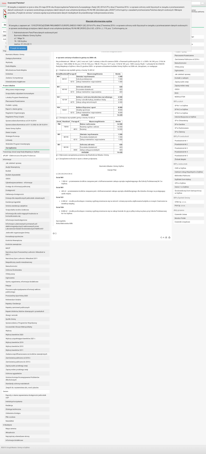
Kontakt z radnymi (181, 78)
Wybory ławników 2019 (14, 342)
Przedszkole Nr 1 (181, 141)
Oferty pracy (10, 274)
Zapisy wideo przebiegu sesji (17, 370)
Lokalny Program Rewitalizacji (17, 97)
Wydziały (9, 62)
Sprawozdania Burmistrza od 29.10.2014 (21, 121)
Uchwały (9, 140)
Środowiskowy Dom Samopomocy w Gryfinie (188, 192)
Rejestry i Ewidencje (13, 304)
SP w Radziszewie (182, 128)
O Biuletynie (7, 425)
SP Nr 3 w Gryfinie (181, 113)
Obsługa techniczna (13, 409)
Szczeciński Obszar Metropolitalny (19, 327)
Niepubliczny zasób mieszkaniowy (19, 262)
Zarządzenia (11, 148)
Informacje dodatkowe (14, 440)
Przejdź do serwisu (18, 48)
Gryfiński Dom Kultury (183, 179)
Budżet (8, 171)
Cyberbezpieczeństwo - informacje (19, 183)
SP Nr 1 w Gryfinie (181, 106)
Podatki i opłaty (11, 105)
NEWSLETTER (180, 97)
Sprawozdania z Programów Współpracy (21, 323)
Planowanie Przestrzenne (15, 101)
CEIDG (8, 179)
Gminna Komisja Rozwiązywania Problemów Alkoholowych (22, 378)
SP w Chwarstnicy (181, 121)
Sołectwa (9, 74)
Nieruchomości (11, 266)
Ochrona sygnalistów (14, 374)
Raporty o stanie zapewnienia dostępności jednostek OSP (26, 396)
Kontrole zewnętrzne (13, 244)
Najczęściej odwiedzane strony (17, 436)
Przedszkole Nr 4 (181, 152)
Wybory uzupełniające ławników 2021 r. (20, 339)
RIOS (176, 93)
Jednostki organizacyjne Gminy (17, 233)
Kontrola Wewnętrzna (14, 240)
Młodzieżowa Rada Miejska (16, 70)
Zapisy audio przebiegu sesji (17, 366)
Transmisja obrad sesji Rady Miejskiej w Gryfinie (21, 152)
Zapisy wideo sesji (182, 86)
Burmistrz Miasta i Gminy (15, 54)
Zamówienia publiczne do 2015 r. (18, 362)
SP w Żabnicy (180, 132)
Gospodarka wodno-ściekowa (17, 210)
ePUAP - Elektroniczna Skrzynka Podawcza (19, 156)
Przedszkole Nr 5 (181, 156)
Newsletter (10, 421)
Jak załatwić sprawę (13, 163)
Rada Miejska (11, 66)
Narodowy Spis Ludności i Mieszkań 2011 (21, 258)
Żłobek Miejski (180, 159)
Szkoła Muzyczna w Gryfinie (185, 117)
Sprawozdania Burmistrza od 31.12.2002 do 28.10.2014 (26, 125)
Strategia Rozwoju (13, 136)
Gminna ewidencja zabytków (16, 206)
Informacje (7, 159)
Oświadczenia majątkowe (15, 82)
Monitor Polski (180, 218)
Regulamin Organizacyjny (15, 113)
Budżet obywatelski (13, 175)
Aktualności (10, 433)
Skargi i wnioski (12, 315)
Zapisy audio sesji (182, 82)
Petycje (8, 286)
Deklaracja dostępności (15, 194)
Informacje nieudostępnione (16, 220)
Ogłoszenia (10, 278)
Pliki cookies (10, 417)
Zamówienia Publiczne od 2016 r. (187, 59)
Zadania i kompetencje (14, 78)
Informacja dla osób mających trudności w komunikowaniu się (22, 215)
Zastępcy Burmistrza (13, 58)
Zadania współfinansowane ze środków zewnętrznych (26, 354)
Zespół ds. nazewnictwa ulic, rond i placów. (22, 388)
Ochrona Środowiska (14, 270)
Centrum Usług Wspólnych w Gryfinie (189, 172)
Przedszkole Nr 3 (181, 148)
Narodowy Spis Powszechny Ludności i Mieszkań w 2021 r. (25, 253)
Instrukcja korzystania (14, 401)
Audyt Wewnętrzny (13, 167)
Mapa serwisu (11, 429)
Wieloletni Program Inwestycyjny (18, 144)
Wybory (8, 331)
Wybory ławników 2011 (14, 350)
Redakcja (9, 405)
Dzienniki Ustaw (181, 214)
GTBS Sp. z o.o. (180, 202)
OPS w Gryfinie (180, 183)
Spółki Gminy (11, 319)
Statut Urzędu (11, 132)
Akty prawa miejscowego (15, 90)
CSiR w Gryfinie (180, 168)
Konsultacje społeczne (14, 236)
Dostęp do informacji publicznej (18, 187)
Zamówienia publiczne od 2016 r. (18, 358)
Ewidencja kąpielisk (13, 202)
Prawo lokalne (9, 86)
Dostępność (10, 190)
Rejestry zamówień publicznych (18, 307)
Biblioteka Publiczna (182, 176)
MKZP (8, 248)
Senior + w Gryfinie (182, 187)
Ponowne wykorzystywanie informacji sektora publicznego (23, 290)
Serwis (5, 391)
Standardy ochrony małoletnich (17, 384)
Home (4, 3)
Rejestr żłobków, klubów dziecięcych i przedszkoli (25, 311)
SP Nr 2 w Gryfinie (181, 109)
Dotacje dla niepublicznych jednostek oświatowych (25, 198)
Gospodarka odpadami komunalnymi (20, 93)
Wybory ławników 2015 (14, 346)
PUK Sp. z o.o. (180, 206)
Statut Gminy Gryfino (13, 128)
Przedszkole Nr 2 (181, 144)
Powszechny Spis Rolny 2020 (17, 296)
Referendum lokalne (13, 300)
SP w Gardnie (180, 124)
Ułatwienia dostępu (13, 413)
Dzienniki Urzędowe (182, 222)
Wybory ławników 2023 (14, 335)
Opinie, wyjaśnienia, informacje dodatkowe (22, 282)
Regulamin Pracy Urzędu (15, 117)
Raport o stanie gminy (14, 109)
